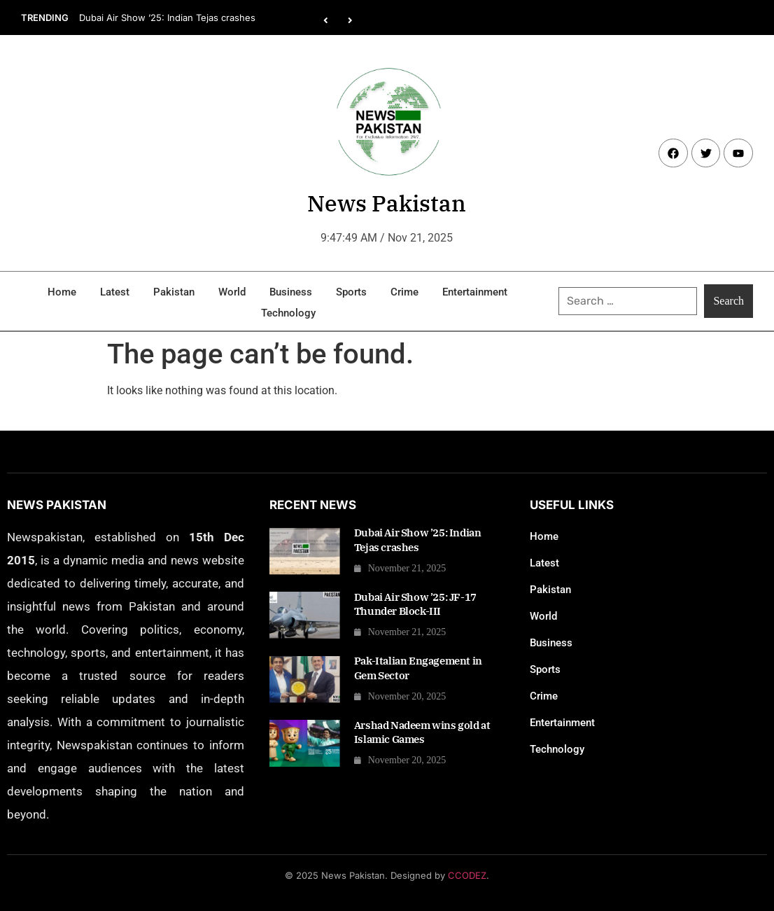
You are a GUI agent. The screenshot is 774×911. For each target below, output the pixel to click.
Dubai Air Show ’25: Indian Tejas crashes (167, 17)
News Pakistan (386, 203)
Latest (114, 292)
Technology (288, 313)
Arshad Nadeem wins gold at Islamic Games (422, 732)
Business (290, 292)
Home (62, 292)
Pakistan (174, 292)
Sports (351, 292)
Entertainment (474, 292)
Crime (404, 292)
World (232, 292)
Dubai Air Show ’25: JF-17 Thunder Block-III (415, 604)
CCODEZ (467, 875)
